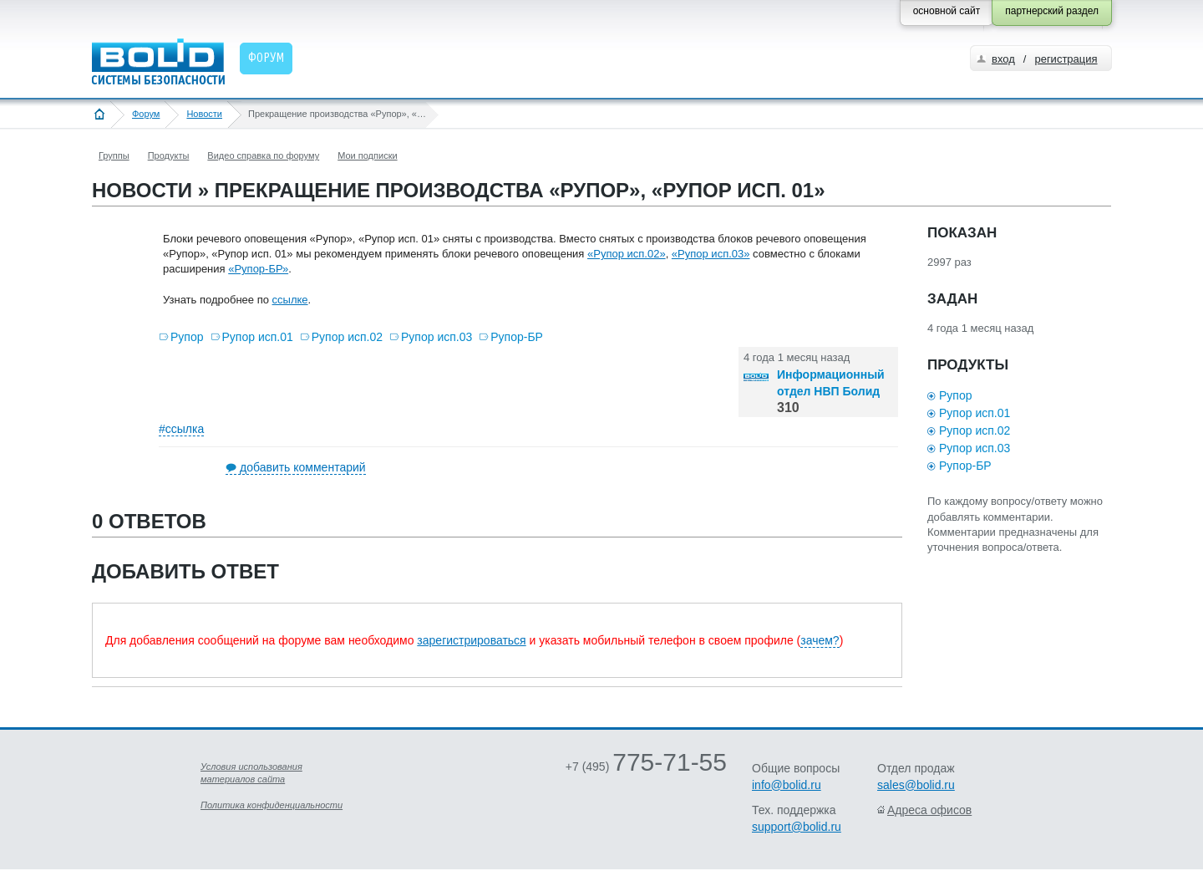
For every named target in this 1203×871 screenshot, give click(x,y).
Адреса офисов (929, 810)
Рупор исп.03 (436, 337)
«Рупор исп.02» (626, 253)
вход (1003, 59)
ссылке (290, 299)
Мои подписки (367, 155)
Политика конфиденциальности (271, 805)
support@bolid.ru (796, 826)
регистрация (1065, 59)
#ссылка (181, 429)
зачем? (819, 640)
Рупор (187, 337)
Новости (204, 114)
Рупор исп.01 (257, 337)
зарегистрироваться (471, 640)
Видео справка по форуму (263, 155)
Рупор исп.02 (347, 337)
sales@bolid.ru (916, 785)
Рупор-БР (516, 337)
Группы (114, 155)
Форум (146, 114)
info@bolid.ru (786, 785)
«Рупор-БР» (258, 268)
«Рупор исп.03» (711, 253)
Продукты (169, 155)
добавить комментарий (303, 467)
